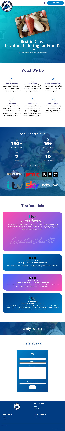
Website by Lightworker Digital (58, 429)
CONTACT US (55, 3)
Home (35, 406)
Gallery (4, 419)
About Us (36, 408)
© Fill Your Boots (4, 425)
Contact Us (37, 417)
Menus (4, 417)
